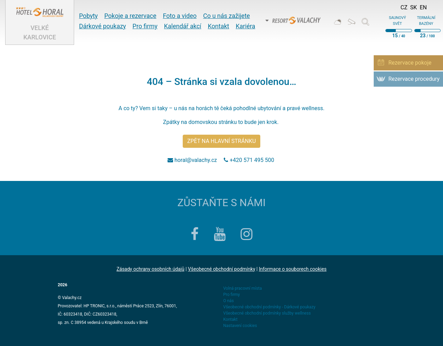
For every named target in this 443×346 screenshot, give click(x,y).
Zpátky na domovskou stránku (200, 122)
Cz (404, 7)
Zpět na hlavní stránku (221, 141)
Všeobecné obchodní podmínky (221, 269)
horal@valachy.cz (195, 160)
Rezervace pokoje (409, 62)
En (423, 7)
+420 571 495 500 (252, 160)
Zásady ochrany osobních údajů (150, 269)
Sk (413, 7)
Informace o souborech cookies (292, 269)
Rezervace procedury (414, 79)
